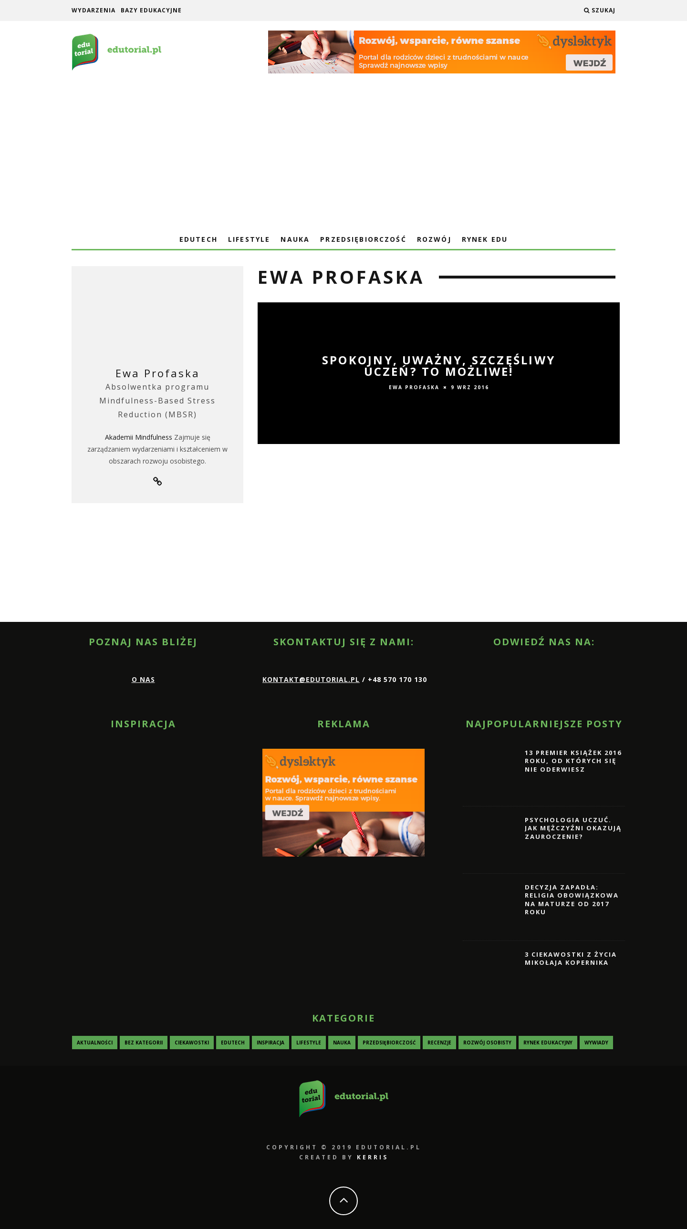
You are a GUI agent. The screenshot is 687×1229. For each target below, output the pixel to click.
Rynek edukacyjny (547, 1042)
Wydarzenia (93, 10)
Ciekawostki (192, 1042)
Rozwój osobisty (487, 1042)
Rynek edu (485, 239)
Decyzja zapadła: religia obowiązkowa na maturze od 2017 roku (572, 899)
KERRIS (372, 1157)
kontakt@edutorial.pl (311, 679)
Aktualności (95, 1042)
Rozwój (434, 239)
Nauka (295, 239)
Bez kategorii (144, 1042)
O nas (143, 679)
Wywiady (596, 1042)
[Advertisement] (343, 158)
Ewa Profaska (157, 373)
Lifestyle (249, 239)
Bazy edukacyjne (151, 10)
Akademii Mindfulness (138, 437)
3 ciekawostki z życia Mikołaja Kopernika (571, 958)
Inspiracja (270, 1042)
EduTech (198, 239)
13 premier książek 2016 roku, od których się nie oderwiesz (573, 760)
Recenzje (439, 1042)
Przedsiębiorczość (363, 239)
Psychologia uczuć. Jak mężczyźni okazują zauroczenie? (573, 827)
